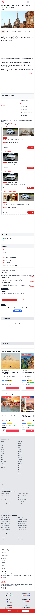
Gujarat (2, 449)
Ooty (2, 455)
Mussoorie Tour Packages (5, 509)
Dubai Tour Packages (5, 517)
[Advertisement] (17, 49)
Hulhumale (20, 463)
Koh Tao (20, 473)
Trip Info (31, 31)
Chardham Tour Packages (5, 501)
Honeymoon (20, 539)
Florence (2, 475)
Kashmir (2, 451)
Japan (19, 449)
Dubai (2, 445)
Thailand (20, 459)
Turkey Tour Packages (22, 527)
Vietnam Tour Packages (5, 523)
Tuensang (20, 471)
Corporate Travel (5, 555)
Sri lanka (2, 459)
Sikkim (2, 457)
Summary (8, 31)
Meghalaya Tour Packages (6, 511)
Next (32, 20)
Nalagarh (2, 477)
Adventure (3, 537)
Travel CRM (4, 552)
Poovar (2, 482)
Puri (19, 455)
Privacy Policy (4, 563)
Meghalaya (20, 453)
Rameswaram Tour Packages (6, 503)
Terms (3, 565)
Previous (2, 20)
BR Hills (19, 467)
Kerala (19, 451)
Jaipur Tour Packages (22, 505)
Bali (1, 443)
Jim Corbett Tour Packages (23, 507)
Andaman (2, 441)
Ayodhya (3, 9)
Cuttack (2, 463)
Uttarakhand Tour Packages (6, 499)
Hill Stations (20, 535)
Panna (19, 475)
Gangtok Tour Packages (22, 503)
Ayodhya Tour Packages (7, 394)
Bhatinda (2, 486)
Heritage (2, 539)
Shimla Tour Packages (22, 495)
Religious (20, 537)
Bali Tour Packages (21, 517)
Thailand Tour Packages (22, 519)
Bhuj (19, 482)
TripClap (2, 37)
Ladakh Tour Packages (22, 511)
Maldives (2, 453)
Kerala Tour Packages (5, 495)
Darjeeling (20, 469)
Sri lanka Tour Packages (5, 527)
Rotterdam (3, 488)
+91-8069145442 (17, 323)
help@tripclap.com (5, 577)
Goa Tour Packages (4, 505)
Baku (19, 484)
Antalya (19, 479)
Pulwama (2, 469)
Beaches (2, 535)
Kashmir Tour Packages (5, 493)
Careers (3, 568)
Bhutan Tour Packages (22, 521)
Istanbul (19, 465)
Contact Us (4, 566)
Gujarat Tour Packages (22, 501)
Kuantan (2, 471)
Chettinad (3, 465)
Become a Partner (5, 549)
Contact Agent (9, 299)
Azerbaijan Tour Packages (23, 529)
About (3, 31)
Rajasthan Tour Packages (23, 499)
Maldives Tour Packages (5, 521)
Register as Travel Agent (6, 550)
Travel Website (4, 553)
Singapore (20, 457)
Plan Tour (3, 560)
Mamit (19, 486)
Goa (19, 447)
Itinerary (14, 31)
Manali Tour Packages (5, 497)
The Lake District (4, 467)
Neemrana (20, 477)
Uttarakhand (3, 461)
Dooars (2, 473)
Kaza (2, 479)
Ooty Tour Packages (5, 507)
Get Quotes (30, 147)
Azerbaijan (20, 441)
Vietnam (20, 461)
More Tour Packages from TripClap (10, 351)
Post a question (17, 310)
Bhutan (19, 443)
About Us (3, 562)
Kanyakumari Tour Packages (23, 509)
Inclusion (19, 31)
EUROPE (2, 447)
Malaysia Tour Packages (5, 529)
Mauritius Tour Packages (22, 523)
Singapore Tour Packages (5, 519)
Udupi (2, 484)
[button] (30, 73)
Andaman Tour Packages (23, 493)
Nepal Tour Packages (5, 525)
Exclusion (25, 31)
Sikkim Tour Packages (22, 497)
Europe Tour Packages (22, 525)
